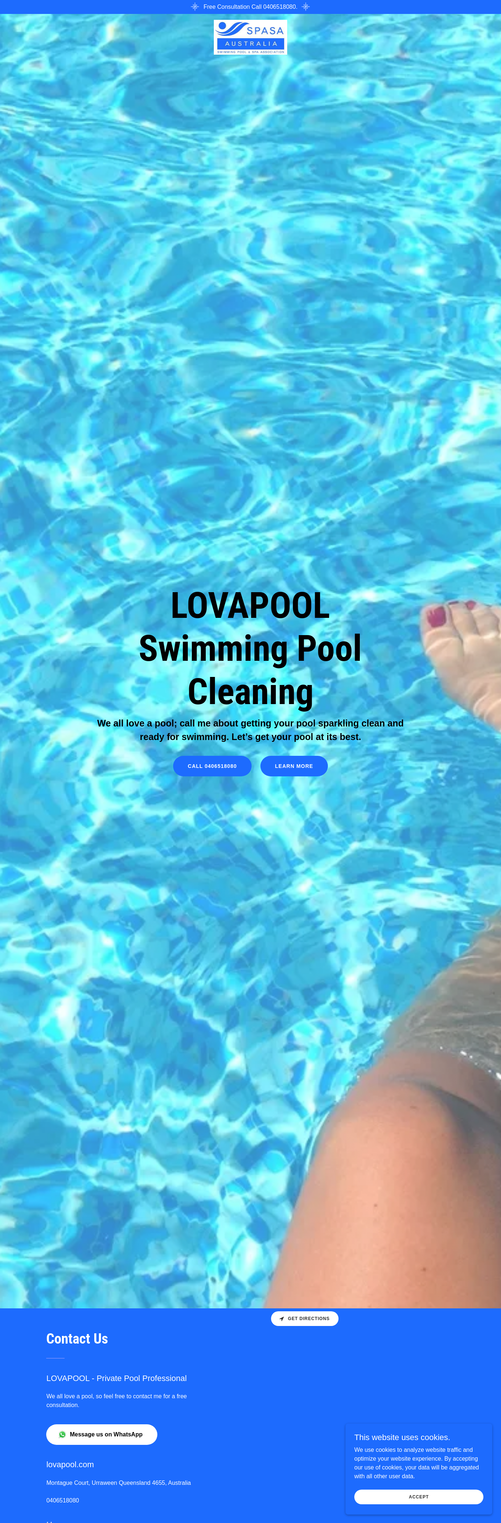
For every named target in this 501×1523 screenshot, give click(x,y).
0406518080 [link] (62, 1500)
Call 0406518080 (212, 766)
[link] (251, 37)
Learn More (294, 766)
